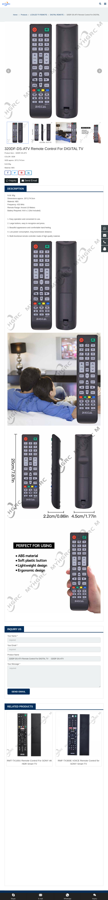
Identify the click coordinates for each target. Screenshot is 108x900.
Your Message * (13, 664)
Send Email (29, 180)
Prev (8, 71)
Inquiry (11, 180)
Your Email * (12, 645)
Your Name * (12, 636)
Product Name (13, 655)
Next (99, 71)
